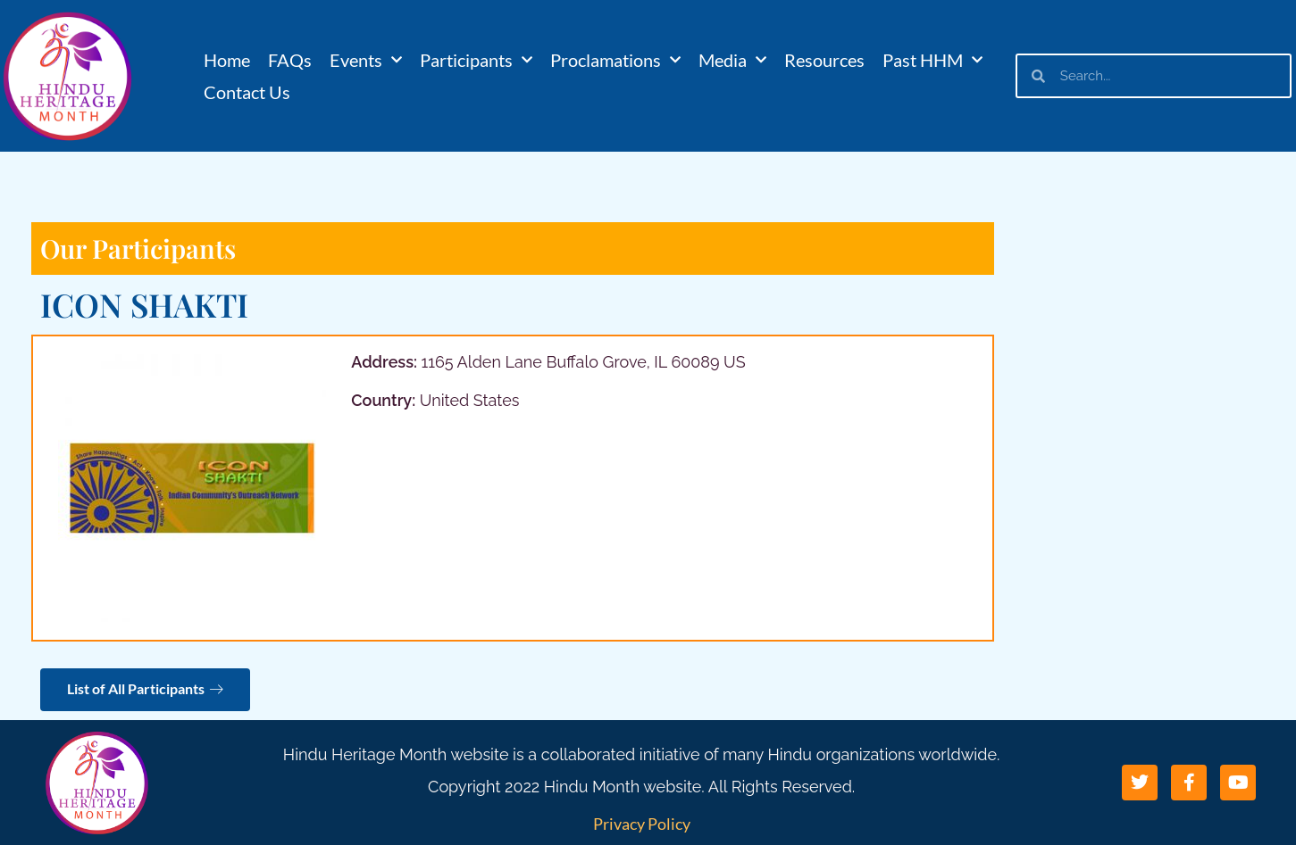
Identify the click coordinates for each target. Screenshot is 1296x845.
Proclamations (615, 60)
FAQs (290, 59)
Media (732, 60)
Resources (824, 59)
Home (227, 59)
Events (366, 60)
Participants (476, 60)
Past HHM (932, 60)
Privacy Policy (641, 823)
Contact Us (247, 92)
